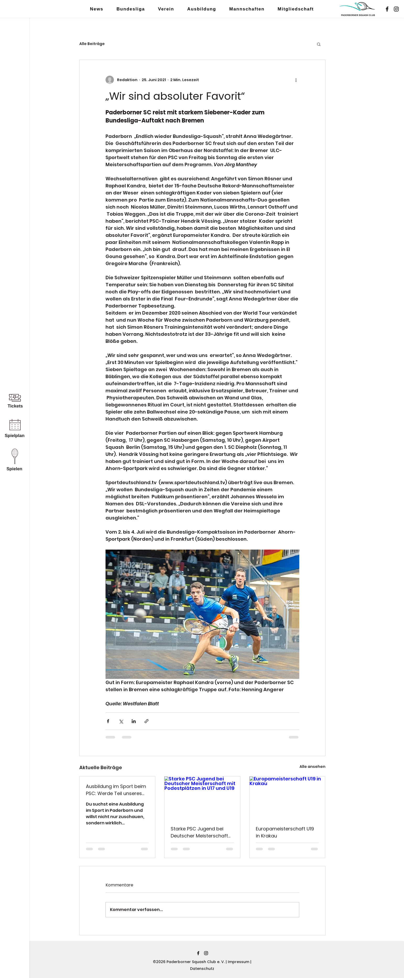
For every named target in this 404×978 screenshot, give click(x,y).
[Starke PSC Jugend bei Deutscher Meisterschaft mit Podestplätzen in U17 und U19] (202, 797)
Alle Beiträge (92, 43)
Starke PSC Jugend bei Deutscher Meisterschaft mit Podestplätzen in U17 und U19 (199, 832)
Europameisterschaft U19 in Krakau (285, 832)
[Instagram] (396, 9)
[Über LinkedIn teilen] (133, 721)
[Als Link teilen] (146, 721)
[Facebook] (387, 9)
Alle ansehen (312, 766)
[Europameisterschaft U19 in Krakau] (287, 797)
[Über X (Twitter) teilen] (120, 721)
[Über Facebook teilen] (108, 721)
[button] (318, 44)
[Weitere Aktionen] (296, 80)
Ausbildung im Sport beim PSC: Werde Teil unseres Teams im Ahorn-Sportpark (116, 790)
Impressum (239, 961)
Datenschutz (202, 968)
